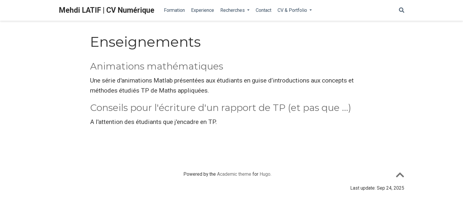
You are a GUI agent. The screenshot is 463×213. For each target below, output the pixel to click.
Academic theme (234, 174)
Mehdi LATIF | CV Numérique (106, 10)
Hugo (265, 174)
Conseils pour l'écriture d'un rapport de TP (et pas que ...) (220, 107)
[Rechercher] (401, 10)
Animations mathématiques (156, 66)
